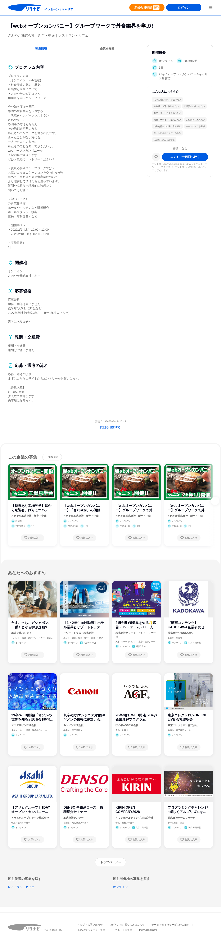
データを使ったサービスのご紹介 (170, 924)
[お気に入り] (156, 157)
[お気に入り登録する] (32, 537)
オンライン (120, 886)
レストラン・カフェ (21, 886)
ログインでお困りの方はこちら (127, 924)
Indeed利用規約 (148, 930)
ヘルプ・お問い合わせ (90, 924)
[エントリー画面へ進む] (185, 157)
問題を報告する (110, 427)
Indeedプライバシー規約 (91, 930)
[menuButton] (210, 7)
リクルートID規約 (122, 930)
